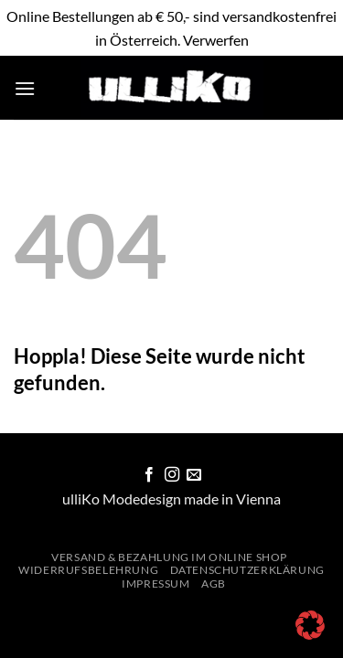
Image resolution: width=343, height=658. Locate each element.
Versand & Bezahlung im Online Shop (169, 557)
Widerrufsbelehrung (88, 570)
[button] (25, 88)
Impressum (156, 583)
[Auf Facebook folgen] (149, 475)
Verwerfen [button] (216, 39)
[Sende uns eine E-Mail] (194, 475)
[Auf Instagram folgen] (171, 475)
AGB (213, 583)
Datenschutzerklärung (247, 570)
